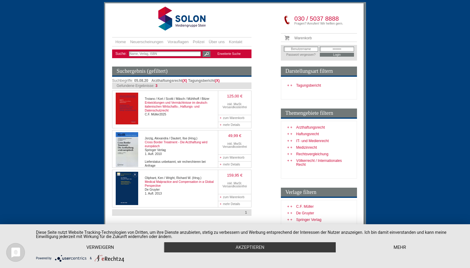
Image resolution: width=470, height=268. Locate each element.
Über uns (217, 42)
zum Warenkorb (232, 118)
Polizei (198, 42)
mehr (400, 247)
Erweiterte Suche (229, 53)
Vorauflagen (178, 42)
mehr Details (230, 125)
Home (120, 42)
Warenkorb (303, 38)
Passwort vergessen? (300, 54)
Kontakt (235, 42)
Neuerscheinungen (146, 42)
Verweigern (100, 247)
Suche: (121, 54)
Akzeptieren (250, 247)
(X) (184, 81)
